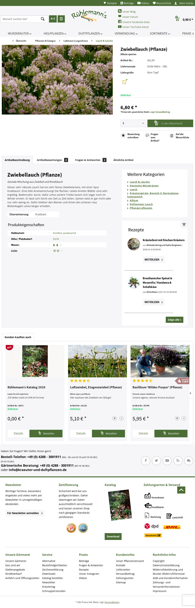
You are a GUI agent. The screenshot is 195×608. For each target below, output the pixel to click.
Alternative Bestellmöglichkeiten (54, 563)
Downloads (48, 573)
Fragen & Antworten (90, 160)
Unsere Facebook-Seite (134, 22)
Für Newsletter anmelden (25, 513)
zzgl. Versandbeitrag (160, 112)
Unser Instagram (89, 573)
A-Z (53, 18)
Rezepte (110, 3)
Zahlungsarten (125, 578)
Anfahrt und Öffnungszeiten (22, 578)
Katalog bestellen (52, 578)
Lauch (134, 189)
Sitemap (121, 582)
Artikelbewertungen (52, 160)
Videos (143, 3)
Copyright (158, 561)
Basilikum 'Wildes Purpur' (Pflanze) (157, 387)
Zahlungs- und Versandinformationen (166, 584)
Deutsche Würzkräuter (144, 185)
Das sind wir (12, 565)
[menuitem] (110, 3)
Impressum (159, 591)
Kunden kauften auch (18, 337)
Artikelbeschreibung (17, 160)
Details (18, 433)
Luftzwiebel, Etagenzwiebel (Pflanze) (96, 387)
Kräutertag (48, 586)
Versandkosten (112, 602)
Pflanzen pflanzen (141, 208)
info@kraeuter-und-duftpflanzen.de (38, 470)
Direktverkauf (13, 573)
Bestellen (46, 433)
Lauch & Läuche (140, 181)
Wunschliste (162, 3)
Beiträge (127, 3)
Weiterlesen (154, 259)
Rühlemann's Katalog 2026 (26, 387)
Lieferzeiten (123, 569)
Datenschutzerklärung (166, 565)
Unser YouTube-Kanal (133, 27)
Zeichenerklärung (52, 569)
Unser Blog (127, 11)
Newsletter (48, 582)
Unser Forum (128, 16)
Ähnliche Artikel (123, 160)
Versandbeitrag (125, 573)
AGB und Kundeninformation (170, 578)
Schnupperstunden (54, 591)
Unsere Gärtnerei (15, 561)
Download (113, 536)
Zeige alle (174, 319)
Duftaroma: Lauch (141, 204)
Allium (134, 200)
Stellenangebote (15, 569)
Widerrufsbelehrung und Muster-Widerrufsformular (169, 572)
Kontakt (120, 565)
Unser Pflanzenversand (130, 561)
